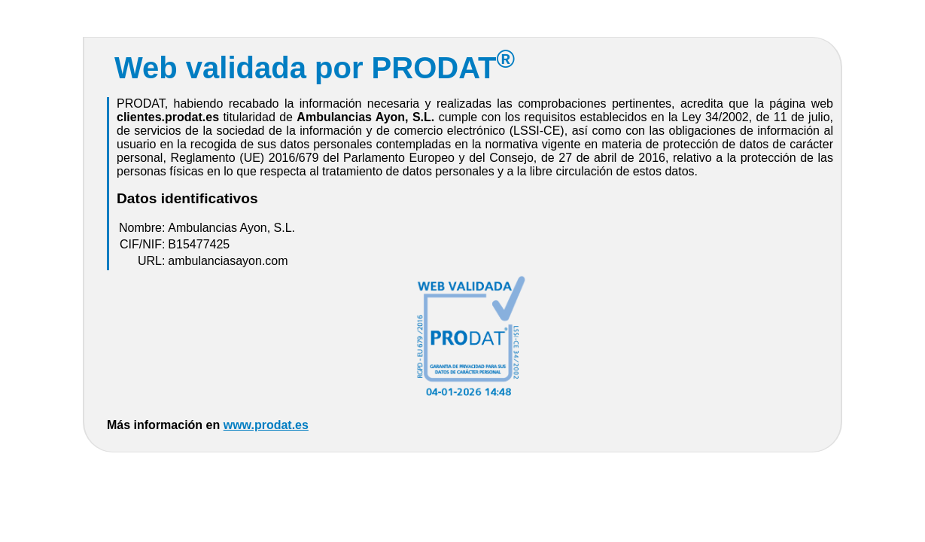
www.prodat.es (266, 425)
